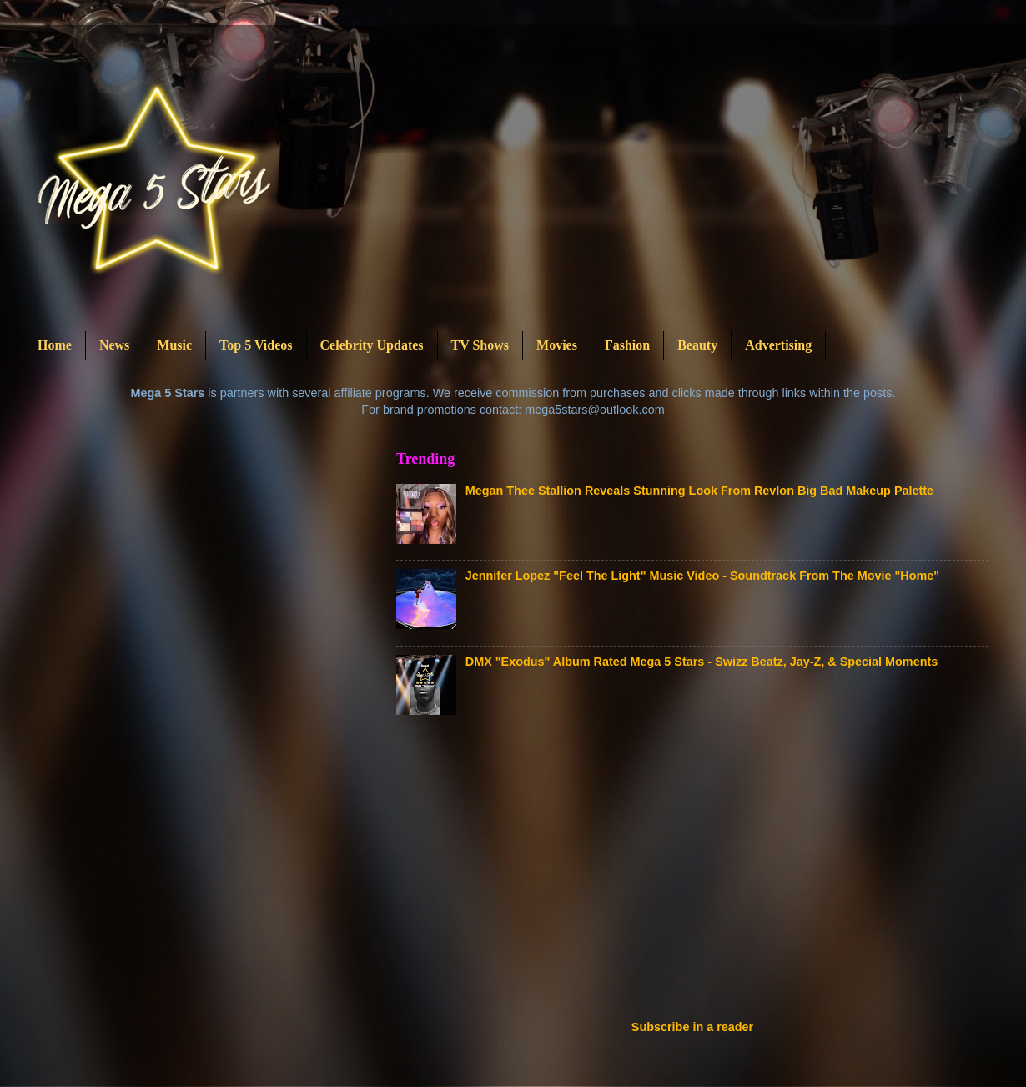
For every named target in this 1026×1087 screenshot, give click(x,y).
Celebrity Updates (372, 345)
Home (55, 345)
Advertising (778, 345)
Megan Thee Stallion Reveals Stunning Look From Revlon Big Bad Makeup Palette (699, 490)
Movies (556, 345)
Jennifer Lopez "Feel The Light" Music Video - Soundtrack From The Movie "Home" (702, 575)
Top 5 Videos (255, 345)
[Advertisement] (625, 872)
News (114, 345)
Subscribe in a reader (692, 1027)
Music (174, 345)
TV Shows (480, 345)
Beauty (697, 345)
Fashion (627, 345)
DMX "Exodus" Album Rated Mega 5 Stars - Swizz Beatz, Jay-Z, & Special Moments (701, 661)
